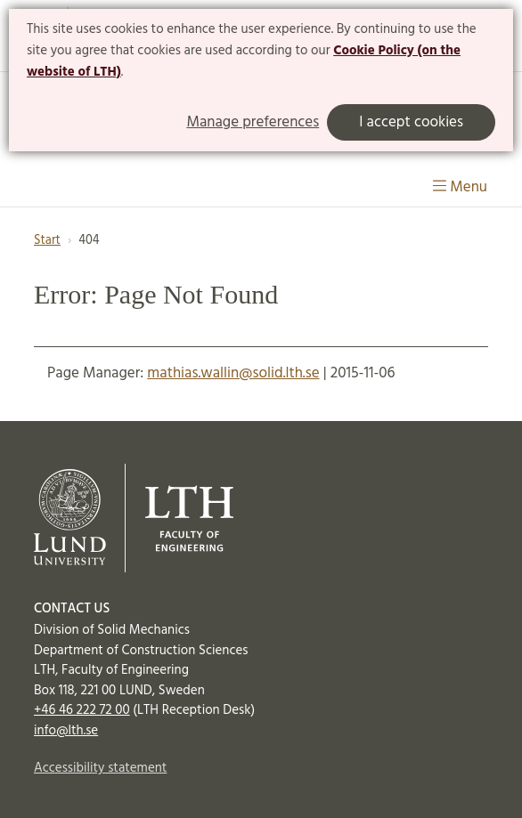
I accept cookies (411, 122)
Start (47, 241)
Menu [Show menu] (460, 187)
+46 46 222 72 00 (82, 710)
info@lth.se (66, 730)
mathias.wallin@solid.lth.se (233, 373)
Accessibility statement (100, 768)
